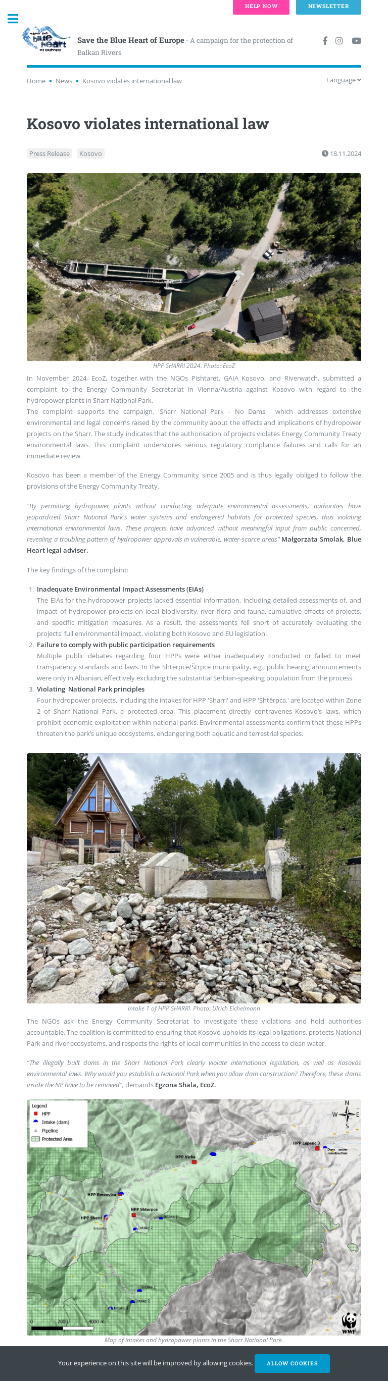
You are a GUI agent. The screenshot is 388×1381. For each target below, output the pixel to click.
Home (36, 80)
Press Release (49, 153)
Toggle (18, 19)
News (64, 80)
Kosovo (90, 153)
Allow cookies (292, 1363)
